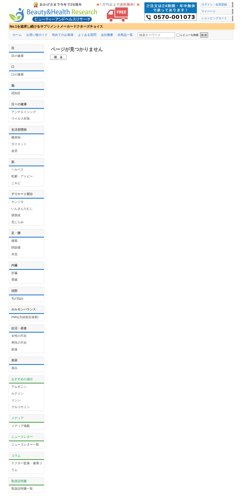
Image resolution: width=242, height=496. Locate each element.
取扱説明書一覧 (22, 488)
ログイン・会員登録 (214, 4)
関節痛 (16, 247)
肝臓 (14, 273)
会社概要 (107, 35)
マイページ (208, 11)
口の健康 (17, 74)
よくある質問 (87, 35)
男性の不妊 (19, 342)
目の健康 (17, 56)
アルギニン (19, 386)
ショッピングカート (214, 18)
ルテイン (17, 393)
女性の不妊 (19, 336)
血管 (14, 151)
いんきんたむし (22, 208)
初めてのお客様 (62, 35)
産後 (14, 349)
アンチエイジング (23, 112)
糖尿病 (16, 137)
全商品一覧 (125, 35)
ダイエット (19, 144)
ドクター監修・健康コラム (26, 466)
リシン (16, 400)
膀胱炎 (16, 215)
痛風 (14, 240)
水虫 (14, 254)
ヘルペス (17, 169)
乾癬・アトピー (22, 176)
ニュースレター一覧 (25, 444)
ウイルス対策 (20, 118)
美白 (14, 368)
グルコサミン (20, 407)
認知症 (16, 93)
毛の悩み (17, 298)
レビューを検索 (189, 34)
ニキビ (16, 183)
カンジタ (17, 202)
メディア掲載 (20, 426)
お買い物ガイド (37, 35)
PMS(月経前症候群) (25, 317)
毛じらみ (17, 222)
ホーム (17, 35)
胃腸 (14, 279)
